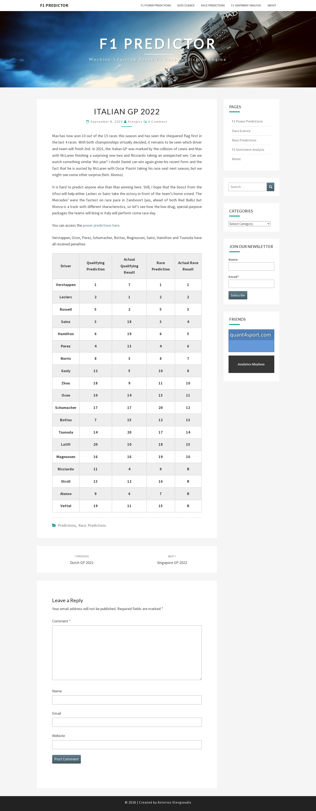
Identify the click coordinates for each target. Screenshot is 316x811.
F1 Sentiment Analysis (246, 5)
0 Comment (157, 121)
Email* (251, 281)
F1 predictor (54, 5)
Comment (61, 621)
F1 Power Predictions (156, 5)
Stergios (135, 121)
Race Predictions (213, 5)
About (271, 5)
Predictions (67, 525)
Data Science (186, 5)
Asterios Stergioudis (174, 802)
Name (57, 691)
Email (56, 713)
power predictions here (101, 225)
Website (58, 735)
